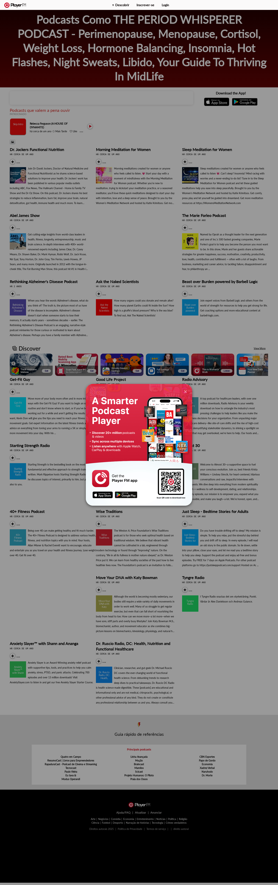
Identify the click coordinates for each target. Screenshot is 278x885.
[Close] (185, 391)
